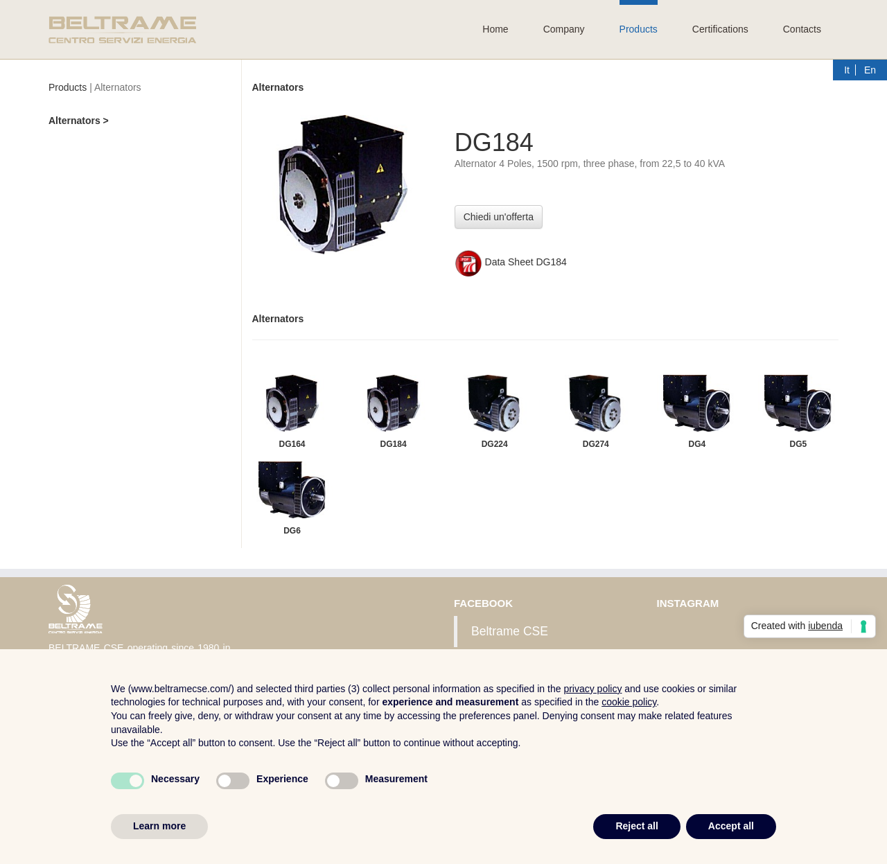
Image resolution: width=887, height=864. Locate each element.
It (847, 70)
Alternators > (79, 120)
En (870, 70)
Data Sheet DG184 (511, 261)
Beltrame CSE (509, 631)
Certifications (720, 29)
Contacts (802, 29)
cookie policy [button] (628, 701)
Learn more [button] (159, 825)
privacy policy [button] (592, 688)
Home (495, 29)
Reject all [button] (636, 825)
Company (564, 29)
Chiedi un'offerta (499, 216)
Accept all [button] (731, 825)
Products (639, 29)
